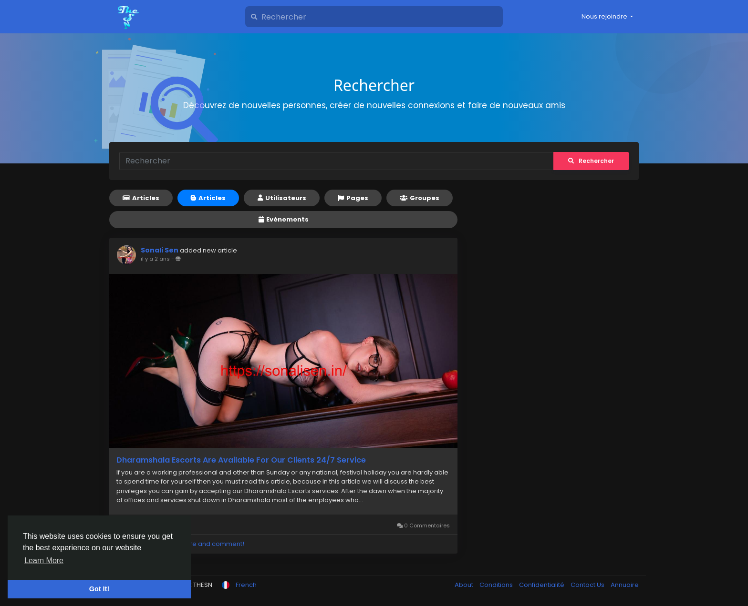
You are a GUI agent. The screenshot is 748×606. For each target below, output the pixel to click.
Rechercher (591, 161)
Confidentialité (542, 584)
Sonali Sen (159, 250)
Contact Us (588, 584)
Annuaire (625, 584)
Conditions (496, 584)
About (465, 584)
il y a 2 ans (155, 259)
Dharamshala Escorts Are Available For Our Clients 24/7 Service (241, 460)
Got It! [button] (99, 589)
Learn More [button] (43, 560)
